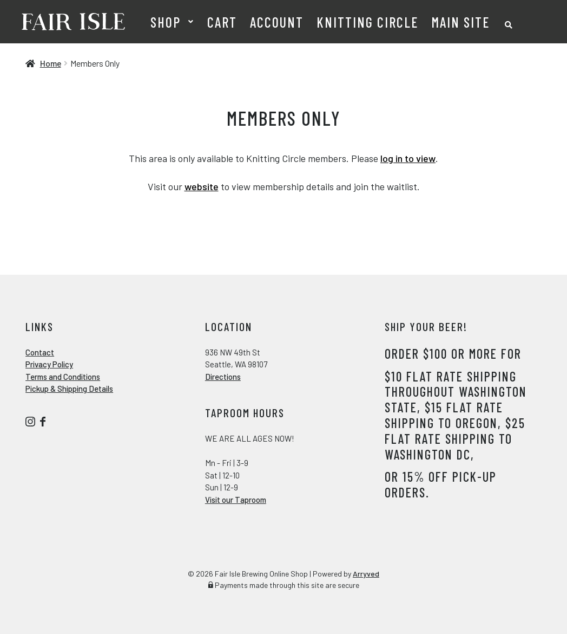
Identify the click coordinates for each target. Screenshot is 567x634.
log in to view (408, 158)
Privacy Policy (49, 364)
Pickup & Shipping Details (69, 388)
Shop (165, 22)
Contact (39, 352)
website (201, 186)
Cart (222, 22)
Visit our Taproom (235, 499)
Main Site (460, 22)
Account (277, 22)
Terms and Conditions (62, 376)
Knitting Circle (367, 22)
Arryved (366, 573)
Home (50, 63)
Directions (223, 376)
